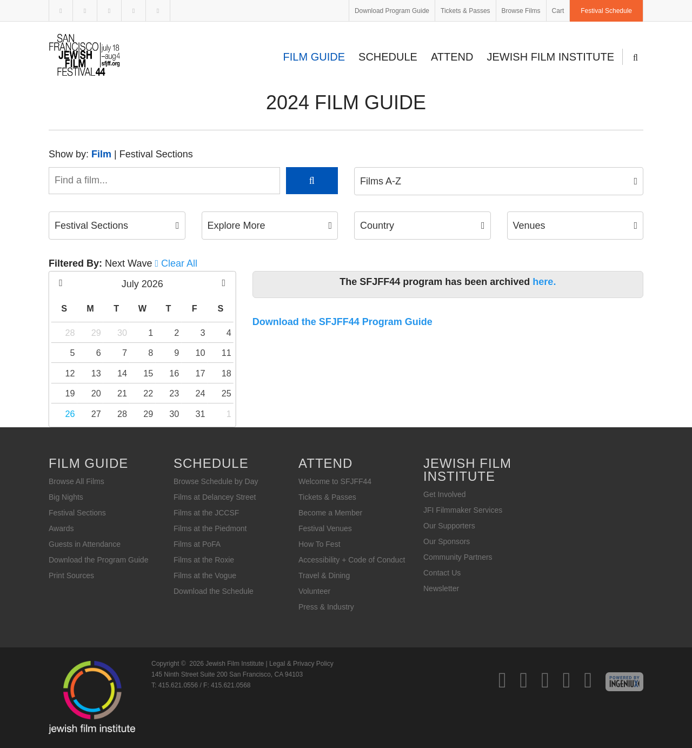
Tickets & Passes (465, 11)
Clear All (179, 263)
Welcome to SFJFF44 (334, 481)
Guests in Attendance (85, 544)
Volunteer (314, 591)
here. (544, 281)
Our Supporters (449, 525)
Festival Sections (156, 154)
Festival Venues (325, 528)
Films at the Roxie (204, 559)
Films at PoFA (197, 544)
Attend (452, 57)
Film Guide (314, 57)
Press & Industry (326, 607)
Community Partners (458, 557)
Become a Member (330, 512)
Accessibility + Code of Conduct (351, 559)
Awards (61, 528)
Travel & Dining (324, 575)
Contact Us (442, 572)
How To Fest (319, 544)
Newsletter (441, 588)
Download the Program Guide (98, 559)
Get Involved (444, 494)
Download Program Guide (392, 11)
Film (101, 154)
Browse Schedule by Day (216, 481)
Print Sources (71, 575)
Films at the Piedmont (210, 528)
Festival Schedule (606, 11)
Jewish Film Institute (551, 57)
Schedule (387, 57)
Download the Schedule (214, 591)
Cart (558, 11)
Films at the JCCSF (206, 512)
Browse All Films (76, 481)
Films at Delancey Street (215, 497)
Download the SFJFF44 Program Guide (342, 321)
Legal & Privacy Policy (301, 663)
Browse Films (521, 11)
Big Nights (66, 497)
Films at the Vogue (205, 575)
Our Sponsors (446, 541)
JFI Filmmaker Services (462, 510)
